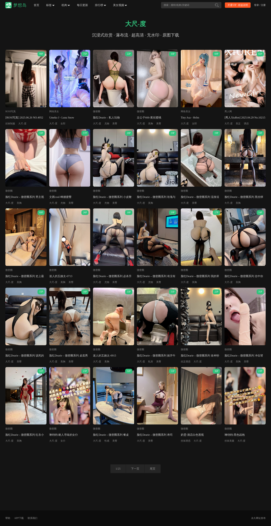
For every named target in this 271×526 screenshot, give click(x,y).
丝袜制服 (10, 123)
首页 (36, 5)
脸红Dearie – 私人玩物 (106, 117)
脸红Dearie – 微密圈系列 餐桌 (111, 434)
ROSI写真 (10, 111)
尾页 (152, 468)
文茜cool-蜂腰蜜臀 (60, 196)
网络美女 (54, 111)
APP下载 (19, 518)
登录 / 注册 (260, 5)
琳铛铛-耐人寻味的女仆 (63, 434)
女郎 (62, 123)
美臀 (114, 123)
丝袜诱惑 (185, 441)
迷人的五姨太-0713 (60, 276)
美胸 (150, 123)
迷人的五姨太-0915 (104, 355)
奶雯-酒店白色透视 (192, 434)
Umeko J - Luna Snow (61, 117)
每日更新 (82, 5)
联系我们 (32, 518)
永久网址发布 (258, 518)
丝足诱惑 (185, 361)
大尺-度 (22, 123)
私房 (150, 361)
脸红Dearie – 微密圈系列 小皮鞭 (112, 196)
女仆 (62, 441)
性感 (106, 441)
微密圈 (96, 111)
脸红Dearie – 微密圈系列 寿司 (155, 434)
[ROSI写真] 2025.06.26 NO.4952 (24, 117)
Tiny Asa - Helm (190, 117)
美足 (238, 123)
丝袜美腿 (229, 441)
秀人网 (228, 111)
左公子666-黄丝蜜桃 (149, 117)
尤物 (106, 123)
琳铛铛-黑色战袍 (235, 434)
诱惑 (246, 123)
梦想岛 (20, 5)
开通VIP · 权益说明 (238, 5)
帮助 (7, 518)
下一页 (135, 468)
